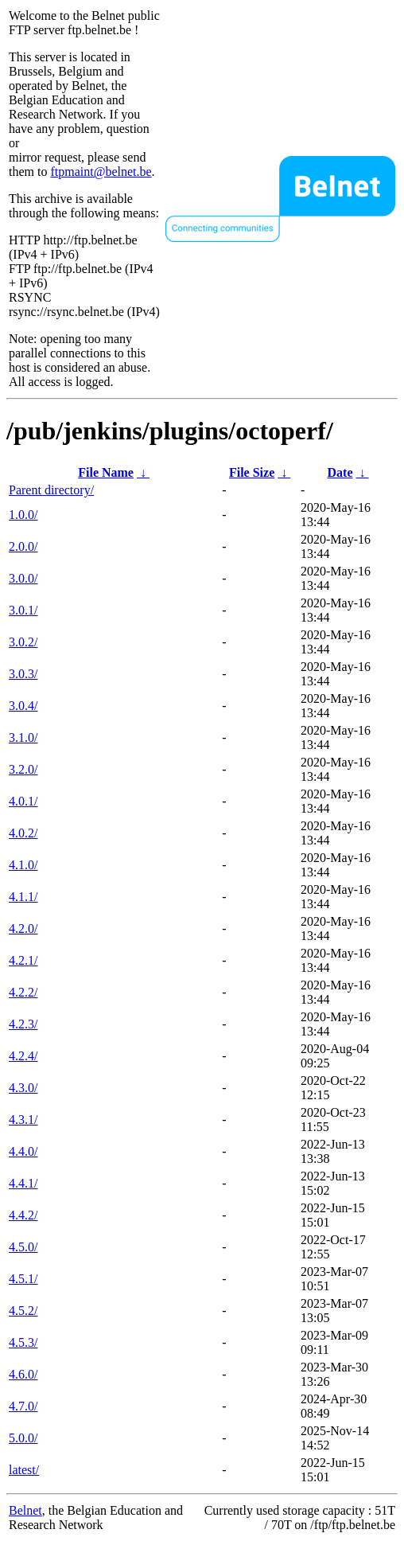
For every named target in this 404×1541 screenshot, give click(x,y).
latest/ (24, 1470)
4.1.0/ (23, 865)
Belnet (25, 1510)
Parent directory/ (51, 490)
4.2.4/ (23, 1056)
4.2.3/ (23, 1024)
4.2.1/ (23, 960)
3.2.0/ (23, 769)
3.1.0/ (23, 737)
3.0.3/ (23, 674)
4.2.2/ (23, 992)
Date (340, 472)
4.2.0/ (23, 928)
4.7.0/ (23, 1406)
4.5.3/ (23, 1342)
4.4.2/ (23, 1215)
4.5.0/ (23, 1247)
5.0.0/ (23, 1438)
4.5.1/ (23, 1278)
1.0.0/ (23, 514)
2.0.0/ (23, 546)
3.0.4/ (23, 705)
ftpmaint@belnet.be (100, 171)
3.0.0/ (23, 578)
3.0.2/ (23, 642)
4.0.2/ (23, 833)
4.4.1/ (23, 1183)
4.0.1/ (23, 801)
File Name (106, 472)
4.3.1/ (23, 1119)
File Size (251, 472)
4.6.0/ (23, 1374)
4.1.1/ (23, 896)
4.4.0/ (23, 1151)
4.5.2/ (23, 1310)
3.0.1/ (23, 610)
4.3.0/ (23, 1087)
